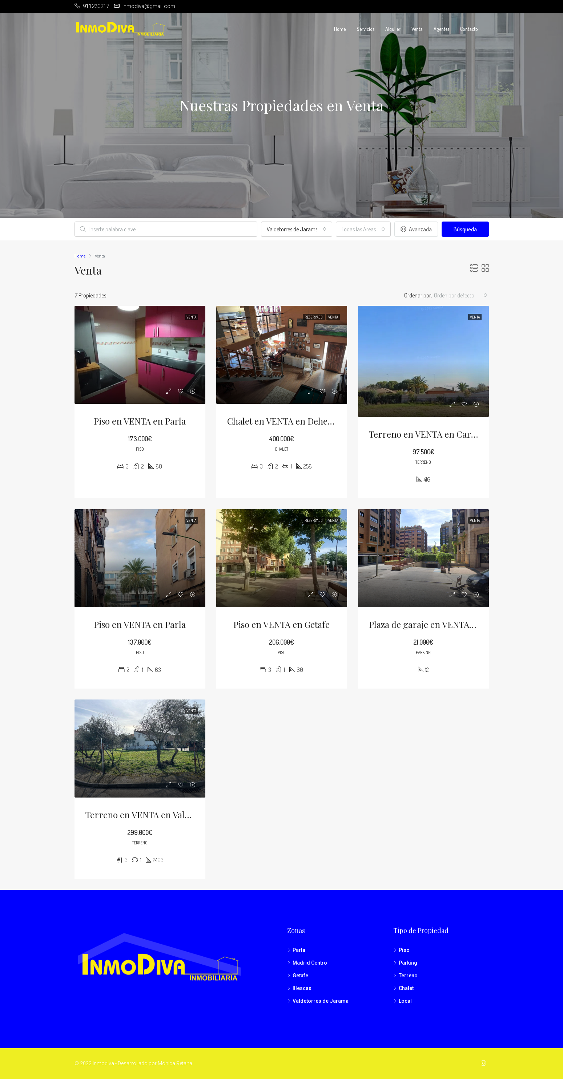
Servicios (365, 29)
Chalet (406, 988)
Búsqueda (465, 229)
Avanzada (416, 229)
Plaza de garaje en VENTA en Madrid (440, 624)
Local (405, 1001)
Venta (417, 29)
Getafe (300, 975)
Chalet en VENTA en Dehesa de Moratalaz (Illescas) (325, 421)
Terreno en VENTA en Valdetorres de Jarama (172, 814)
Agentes (441, 29)
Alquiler (393, 29)
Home (340, 29)
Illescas (302, 988)
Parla (299, 950)
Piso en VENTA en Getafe (281, 624)
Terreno (408, 975)
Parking (408, 963)
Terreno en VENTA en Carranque (434, 434)
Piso (404, 950)
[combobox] (296, 229)
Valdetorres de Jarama (321, 1001)
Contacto (469, 29)
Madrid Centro (310, 963)
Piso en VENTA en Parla (140, 421)
